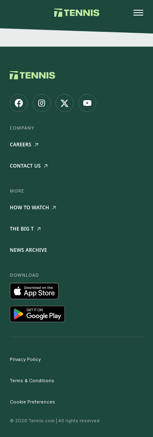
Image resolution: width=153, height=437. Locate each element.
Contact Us (28, 165)
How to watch (32, 207)
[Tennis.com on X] (64, 103)
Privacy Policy (25, 359)
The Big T (25, 228)
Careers (24, 144)
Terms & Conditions (32, 380)
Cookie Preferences (32, 402)
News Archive (28, 250)
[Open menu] (138, 12)
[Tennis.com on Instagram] (42, 103)
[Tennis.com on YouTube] (87, 103)
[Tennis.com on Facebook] (19, 103)
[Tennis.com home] (76, 13)
